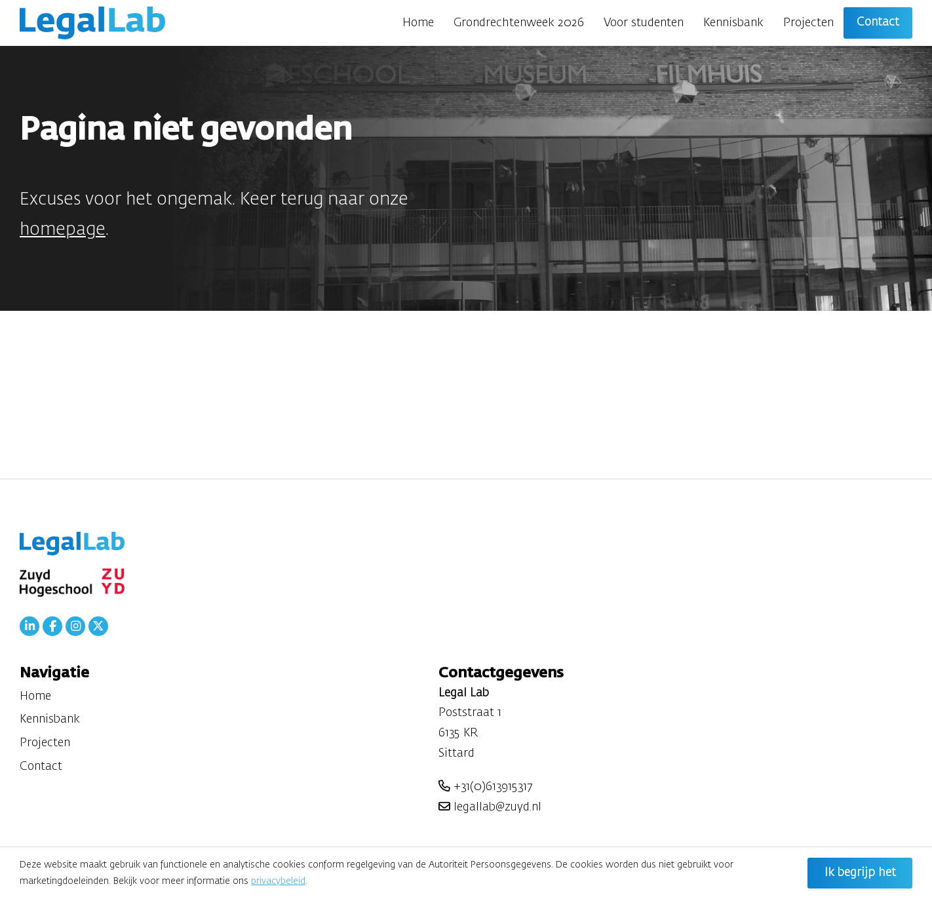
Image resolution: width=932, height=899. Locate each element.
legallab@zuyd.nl (489, 807)
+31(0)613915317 (485, 787)
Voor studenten (644, 23)
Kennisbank (733, 23)
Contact (878, 22)
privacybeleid (278, 881)
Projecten (808, 23)
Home (418, 23)
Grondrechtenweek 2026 (519, 23)
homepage (63, 230)
